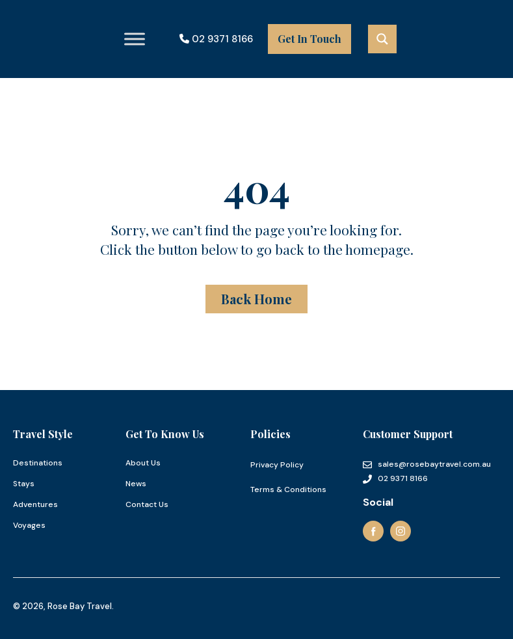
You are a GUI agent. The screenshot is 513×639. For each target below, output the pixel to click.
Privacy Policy (277, 465)
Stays (23, 483)
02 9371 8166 (216, 39)
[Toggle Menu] (134, 39)
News (135, 483)
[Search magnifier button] (382, 39)
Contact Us (146, 504)
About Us (143, 463)
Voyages (29, 525)
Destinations (37, 463)
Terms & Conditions (288, 489)
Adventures (35, 504)
